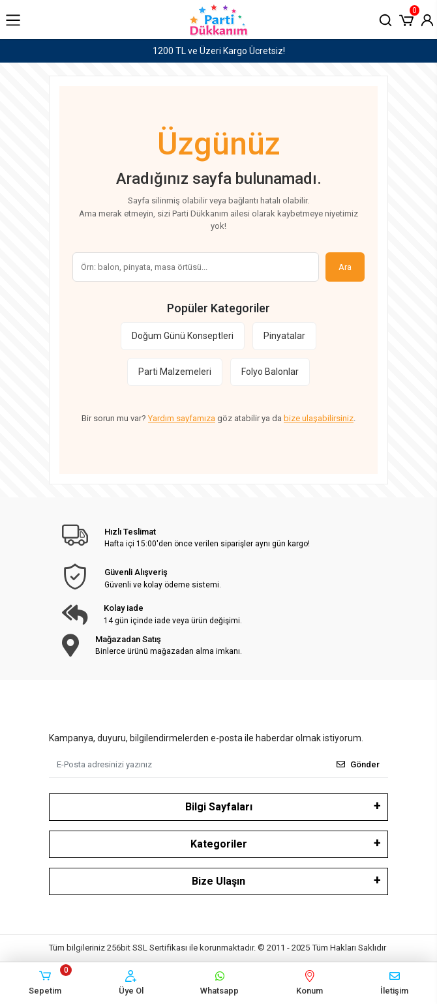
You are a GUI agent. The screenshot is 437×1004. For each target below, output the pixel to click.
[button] (406, 19)
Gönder (358, 764)
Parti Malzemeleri (174, 371)
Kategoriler (218, 844)
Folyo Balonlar (270, 371)
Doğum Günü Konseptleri (183, 336)
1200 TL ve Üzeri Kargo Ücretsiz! (219, 51)
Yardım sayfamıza (181, 418)
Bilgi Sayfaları (218, 807)
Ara (345, 267)
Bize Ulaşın (218, 881)
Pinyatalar (284, 336)
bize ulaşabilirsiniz (319, 418)
